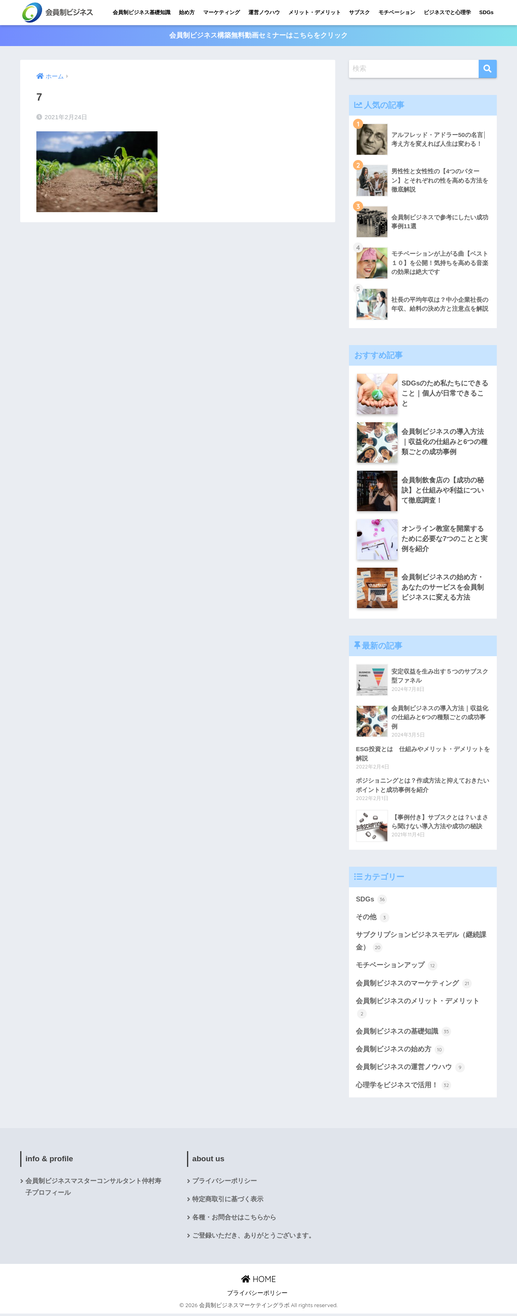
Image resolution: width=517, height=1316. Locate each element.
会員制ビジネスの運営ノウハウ (410, 1069)
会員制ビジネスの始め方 (400, 1051)
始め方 (187, 12)
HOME (258, 1282)
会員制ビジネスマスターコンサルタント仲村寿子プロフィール (93, 1189)
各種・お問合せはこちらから (234, 1220)
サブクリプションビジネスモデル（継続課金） (421, 942)
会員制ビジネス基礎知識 (141, 12)
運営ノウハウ (264, 12)
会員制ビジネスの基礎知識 (403, 1033)
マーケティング (221, 12)
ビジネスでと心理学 (447, 12)
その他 (372, 918)
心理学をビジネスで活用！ (403, 1087)
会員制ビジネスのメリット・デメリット (417, 1009)
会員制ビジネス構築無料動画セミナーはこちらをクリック (258, 36)
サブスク (359, 12)
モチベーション (396, 12)
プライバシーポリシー (224, 1183)
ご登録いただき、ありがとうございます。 (253, 1238)
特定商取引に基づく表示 (227, 1201)
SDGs (486, 12)
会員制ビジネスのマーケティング (414, 985)
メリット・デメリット (314, 12)
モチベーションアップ (396, 966)
